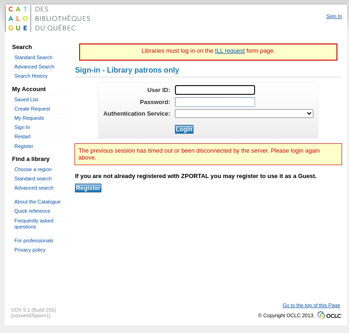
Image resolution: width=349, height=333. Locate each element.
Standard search (33, 178)
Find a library (31, 158)
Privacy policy (29, 250)
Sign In (22, 127)
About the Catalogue (37, 201)
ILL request (230, 50)
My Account (29, 89)
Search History (31, 76)
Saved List (26, 99)
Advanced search (34, 188)
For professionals (33, 240)
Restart (22, 136)
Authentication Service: (136, 113)
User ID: (158, 89)
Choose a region (33, 169)
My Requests (29, 118)
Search (22, 46)
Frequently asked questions (33, 223)
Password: (155, 102)
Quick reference (32, 211)
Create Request (32, 108)
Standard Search (33, 57)
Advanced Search (34, 66)
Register (23, 146)
